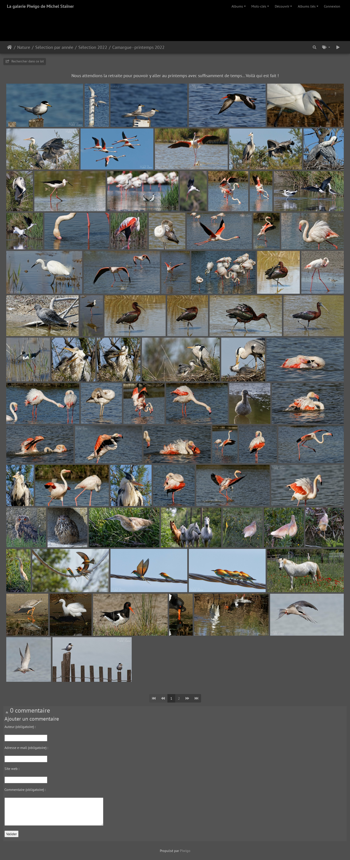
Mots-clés (258, 6)
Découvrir (282, 6)
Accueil (9, 47)
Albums (237, 6)
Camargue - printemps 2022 (138, 47)
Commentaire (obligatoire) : (25, 789)
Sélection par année (54, 47)
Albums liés (307, 6)
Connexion (332, 6)
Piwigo (185, 850)
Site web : (11, 768)
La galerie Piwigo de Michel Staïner (40, 6)
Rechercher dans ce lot (25, 61)
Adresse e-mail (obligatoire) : (26, 747)
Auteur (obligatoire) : (20, 726)
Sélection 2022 (92, 47)
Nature (23, 47)
